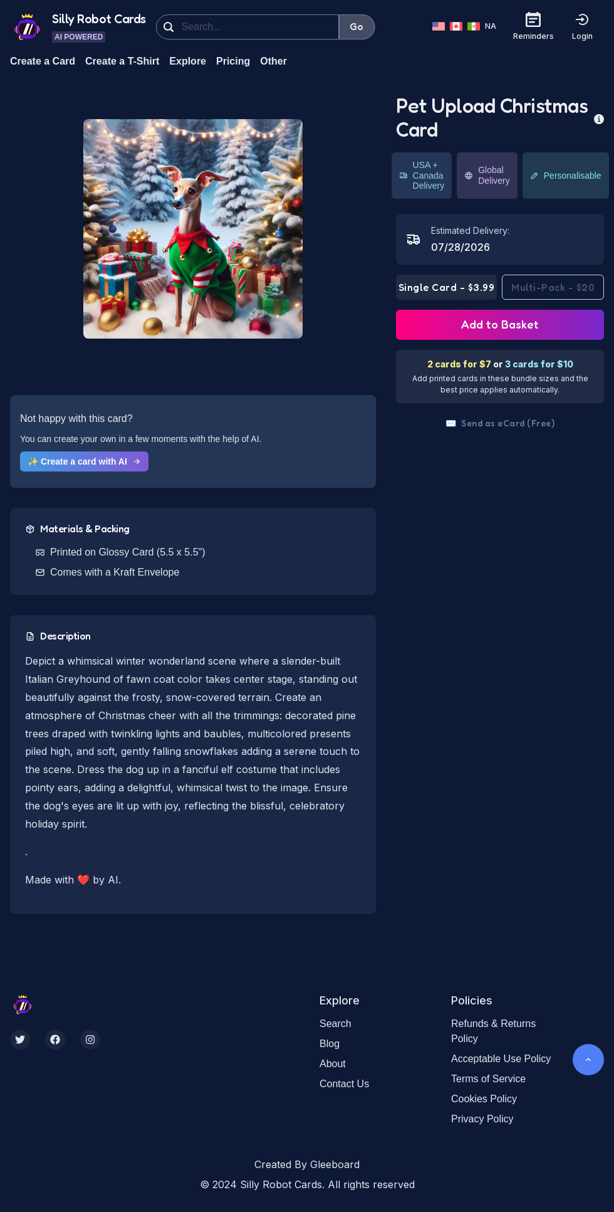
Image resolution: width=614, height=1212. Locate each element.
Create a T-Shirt (122, 61)
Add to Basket (500, 324)
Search (335, 1023)
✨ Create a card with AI (84, 461)
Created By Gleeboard (307, 1164)
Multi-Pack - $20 (553, 287)
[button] (193, 229)
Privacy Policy (482, 1119)
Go (357, 26)
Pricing (233, 61)
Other (273, 61)
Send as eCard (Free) (500, 423)
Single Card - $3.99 (446, 287)
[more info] (599, 117)
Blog (330, 1043)
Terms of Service (488, 1078)
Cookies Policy (484, 1098)
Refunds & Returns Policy (493, 1031)
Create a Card (42, 61)
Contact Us (344, 1083)
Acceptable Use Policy (501, 1058)
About (333, 1063)
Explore (187, 61)
